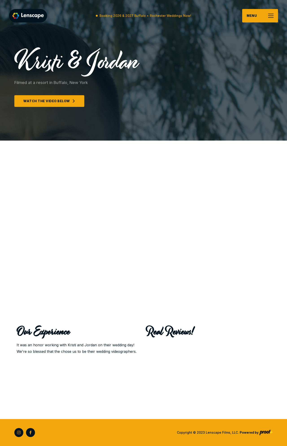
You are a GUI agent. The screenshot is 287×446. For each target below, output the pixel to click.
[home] (28, 15)
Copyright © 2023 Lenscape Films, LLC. (218, 432)
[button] (260, 15)
